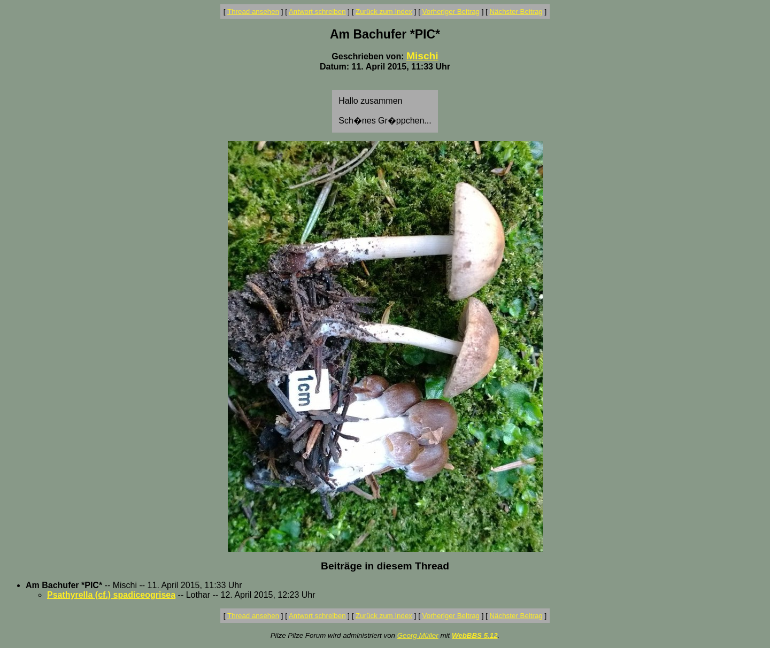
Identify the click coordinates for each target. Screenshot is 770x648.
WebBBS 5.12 (475, 635)
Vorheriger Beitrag (451, 11)
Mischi (422, 55)
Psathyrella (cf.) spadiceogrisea (111, 594)
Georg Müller (417, 635)
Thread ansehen (253, 11)
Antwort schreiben (317, 11)
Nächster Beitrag (515, 11)
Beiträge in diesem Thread (385, 566)
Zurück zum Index (384, 11)
